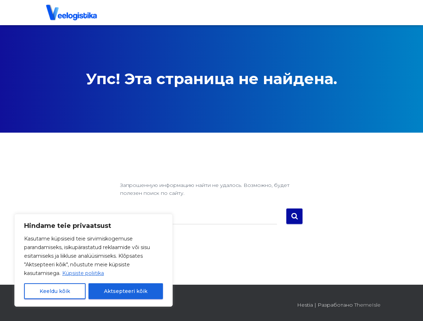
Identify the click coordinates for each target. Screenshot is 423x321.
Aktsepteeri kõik (125, 291)
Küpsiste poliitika (83, 273)
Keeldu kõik (55, 291)
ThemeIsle (367, 305)
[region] (93, 260)
